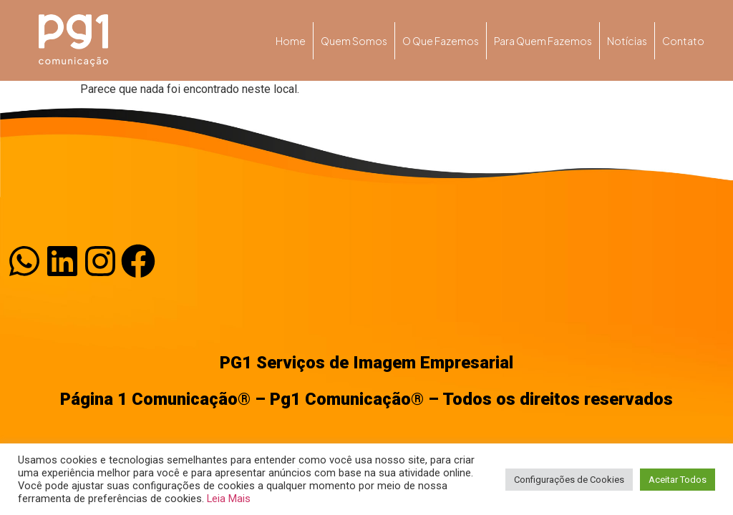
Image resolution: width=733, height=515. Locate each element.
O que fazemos (440, 40)
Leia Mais (229, 498)
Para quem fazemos (543, 40)
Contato (683, 40)
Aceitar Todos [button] (678, 479)
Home (291, 40)
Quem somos (354, 40)
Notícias (627, 40)
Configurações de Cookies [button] (569, 479)
